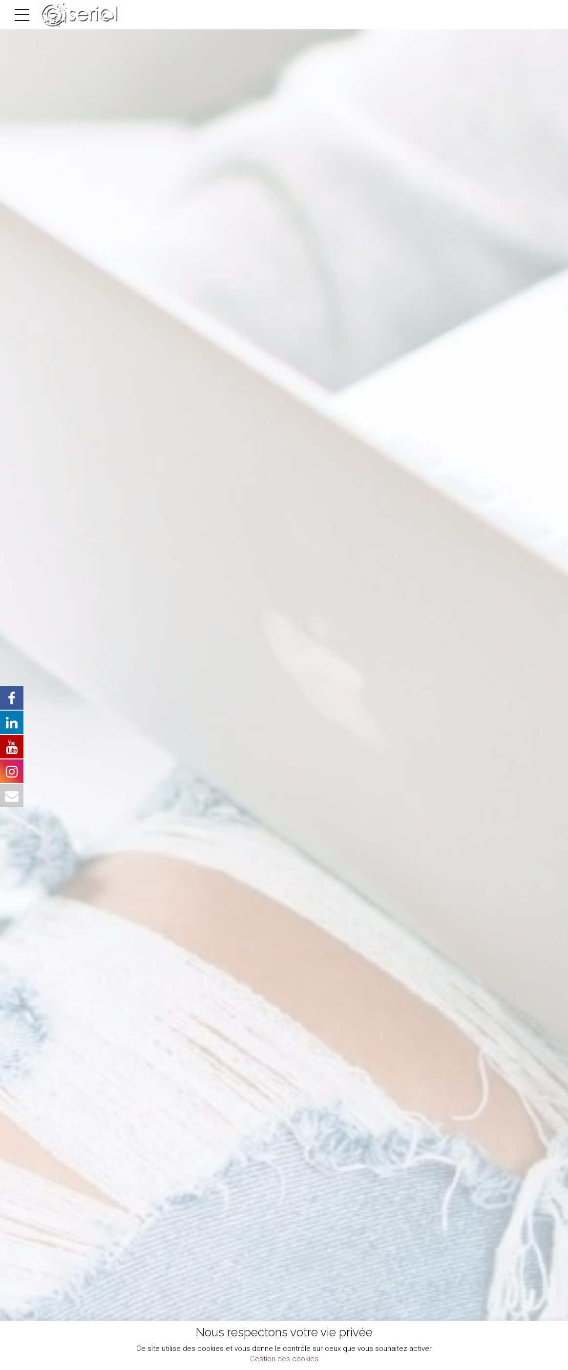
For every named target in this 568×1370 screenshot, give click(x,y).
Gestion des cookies (284, 1358)
